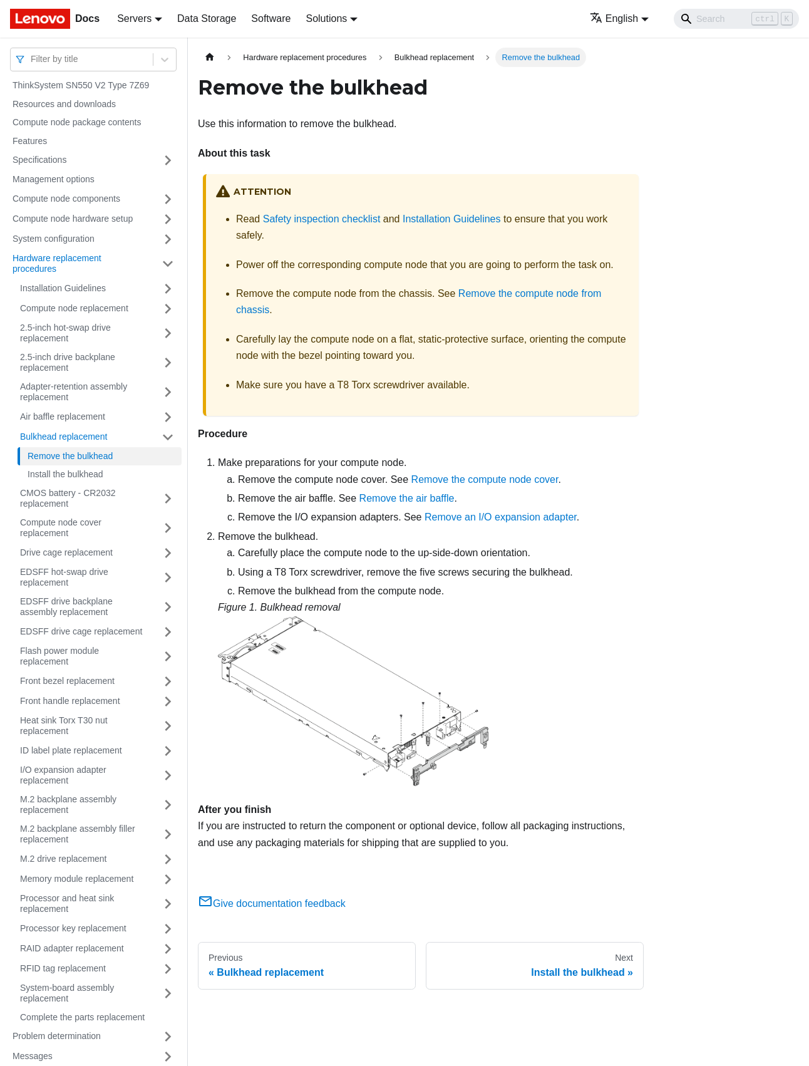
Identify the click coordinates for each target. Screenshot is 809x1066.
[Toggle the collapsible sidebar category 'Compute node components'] (168, 199)
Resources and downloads (64, 104)
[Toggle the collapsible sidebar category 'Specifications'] (168, 160)
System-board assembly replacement (67, 993)
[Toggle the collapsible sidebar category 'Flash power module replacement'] (168, 656)
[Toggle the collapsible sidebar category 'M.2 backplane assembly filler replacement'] (168, 834)
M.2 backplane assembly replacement (68, 804)
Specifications (39, 160)
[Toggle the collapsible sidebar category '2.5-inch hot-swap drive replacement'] (168, 333)
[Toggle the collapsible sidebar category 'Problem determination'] (168, 1037)
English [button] (614, 18)
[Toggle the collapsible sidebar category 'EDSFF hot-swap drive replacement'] (168, 578)
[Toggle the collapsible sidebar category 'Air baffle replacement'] (168, 417)
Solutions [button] (326, 18)
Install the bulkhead (65, 474)
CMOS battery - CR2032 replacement (68, 498)
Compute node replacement (74, 308)
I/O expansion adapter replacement (63, 775)
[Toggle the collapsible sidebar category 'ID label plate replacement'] (168, 751)
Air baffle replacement (62, 416)
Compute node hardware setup (73, 219)
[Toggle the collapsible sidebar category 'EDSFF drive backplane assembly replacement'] (168, 607)
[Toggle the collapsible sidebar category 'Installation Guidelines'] (168, 289)
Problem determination (57, 1036)
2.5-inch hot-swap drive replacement (65, 333)
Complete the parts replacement (82, 1017)
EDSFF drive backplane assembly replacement (66, 607)
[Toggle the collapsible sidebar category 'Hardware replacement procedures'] (168, 264)
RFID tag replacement (63, 968)
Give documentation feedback (272, 903)
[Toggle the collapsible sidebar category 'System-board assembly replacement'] (168, 993)
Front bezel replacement (67, 681)
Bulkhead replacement (63, 437)
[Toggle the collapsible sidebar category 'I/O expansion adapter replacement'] (168, 775)
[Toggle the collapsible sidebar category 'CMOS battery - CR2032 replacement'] (168, 499)
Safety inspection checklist (322, 219)
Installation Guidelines (63, 288)
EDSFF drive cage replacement (81, 631)
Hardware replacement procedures (57, 263)
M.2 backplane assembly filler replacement (77, 834)
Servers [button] (134, 18)
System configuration (54, 239)
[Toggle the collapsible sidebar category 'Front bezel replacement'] (168, 681)
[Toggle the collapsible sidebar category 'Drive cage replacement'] (168, 553)
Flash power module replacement (59, 656)
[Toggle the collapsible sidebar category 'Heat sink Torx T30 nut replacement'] (168, 726)
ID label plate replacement (71, 750)
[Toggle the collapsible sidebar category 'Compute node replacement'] (168, 309)
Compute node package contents (77, 122)
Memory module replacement (76, 879)
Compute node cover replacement (60, 528)
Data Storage (206, 18)
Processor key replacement (73, 928)
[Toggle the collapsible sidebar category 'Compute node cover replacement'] (168, 528)
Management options (54, 179)
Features (30, 141)
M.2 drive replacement (63, 859)
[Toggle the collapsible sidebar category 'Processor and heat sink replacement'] (168, 904)
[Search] (736, 19)
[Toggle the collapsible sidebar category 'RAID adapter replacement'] (168, 949)
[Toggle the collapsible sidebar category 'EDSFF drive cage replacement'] (168, 632)
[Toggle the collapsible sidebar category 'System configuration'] (168, 239)
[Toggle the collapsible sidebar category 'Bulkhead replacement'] (168, 437)
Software (271, 18)
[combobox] (32, 59)
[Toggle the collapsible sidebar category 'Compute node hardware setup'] (168, 219)
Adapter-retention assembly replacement (73, 392)
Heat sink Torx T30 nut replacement (64, 726)
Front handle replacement (70, 701)
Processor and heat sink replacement (67, 903)
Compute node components (66, 199)
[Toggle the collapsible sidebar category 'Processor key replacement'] (168, 929)
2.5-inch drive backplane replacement (67, 362)
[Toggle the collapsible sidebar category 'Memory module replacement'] (168, 879)
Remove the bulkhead (70, 456)
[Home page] (210, 57)
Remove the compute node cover (485, 479)
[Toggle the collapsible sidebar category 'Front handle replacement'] (168, 701)
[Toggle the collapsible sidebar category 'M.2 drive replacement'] (168, 859)
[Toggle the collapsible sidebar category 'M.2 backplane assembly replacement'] (168, 805)
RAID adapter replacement (72, 948)
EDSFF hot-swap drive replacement (64, 577)
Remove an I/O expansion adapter (501, 517)
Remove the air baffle (407, 498)
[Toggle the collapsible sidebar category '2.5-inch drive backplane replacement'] (168, 363)
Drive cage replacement (66, 552)
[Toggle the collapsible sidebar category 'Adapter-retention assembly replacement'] (168, 392)
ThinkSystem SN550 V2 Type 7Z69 (81, 85)
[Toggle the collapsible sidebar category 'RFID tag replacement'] (168, 969)
